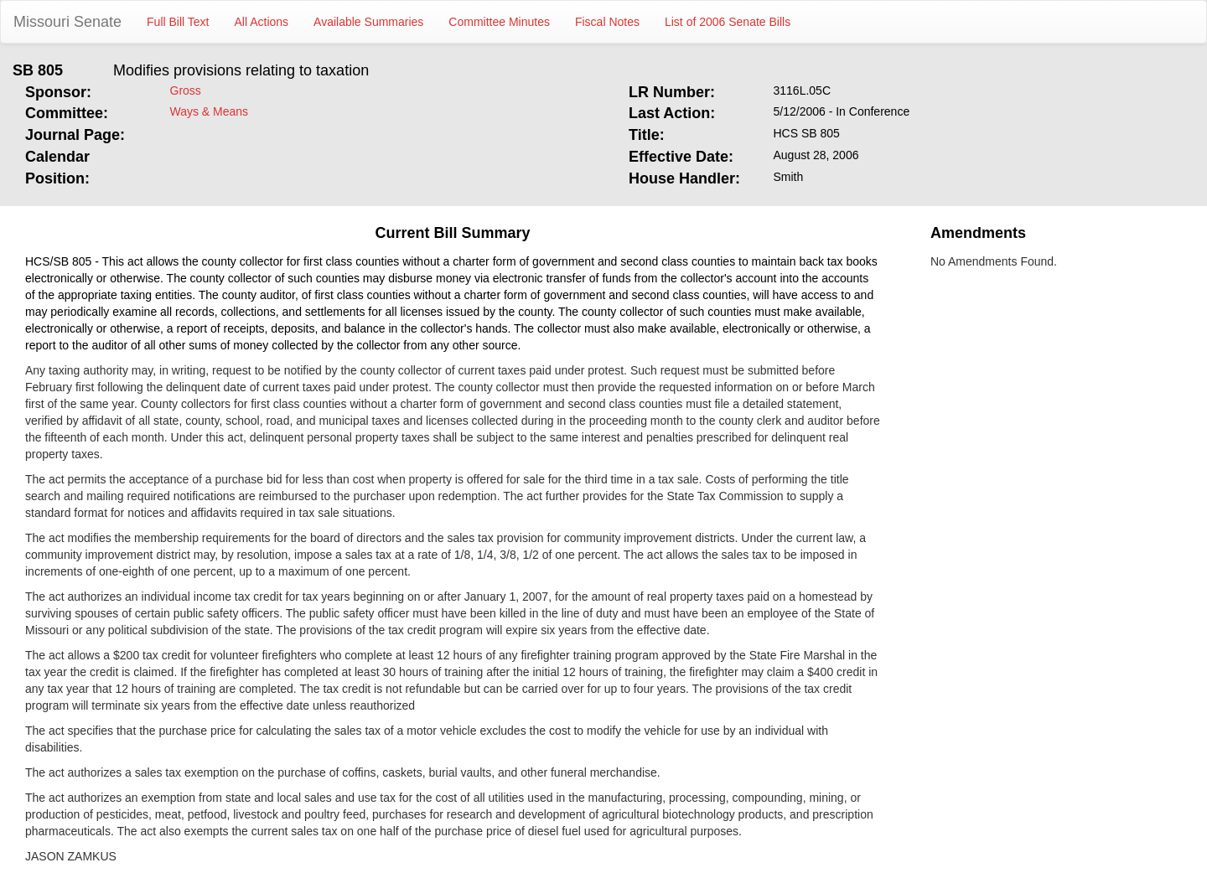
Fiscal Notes (607, 21)
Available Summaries (368, 21)
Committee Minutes (499, 21)
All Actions (262, 21)
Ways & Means (209, 111)
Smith (789, 176)
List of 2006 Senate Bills (727, 21)
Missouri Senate (67, 21)
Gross (185, 90)
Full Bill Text (178, 21)
